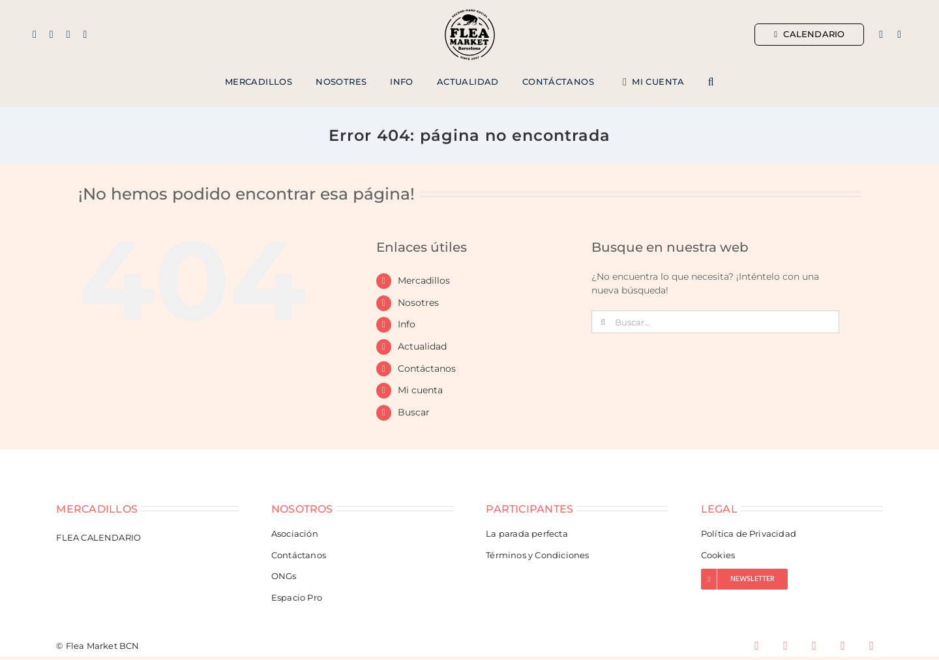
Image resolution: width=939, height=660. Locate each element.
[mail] (68, 34)
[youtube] (843, 646)
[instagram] (51, 34)
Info (406, 324)
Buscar (414, 412)
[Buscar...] (715, 321)
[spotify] (872, 646)
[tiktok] (85, 34)
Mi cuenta (420, 390)
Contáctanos (427, 368)
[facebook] (35, 34)
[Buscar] (602, 321)
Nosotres (418, 302)
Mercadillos (424, 280)
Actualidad (422, 346)
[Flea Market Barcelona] (469, 12)
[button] (711, 82)
